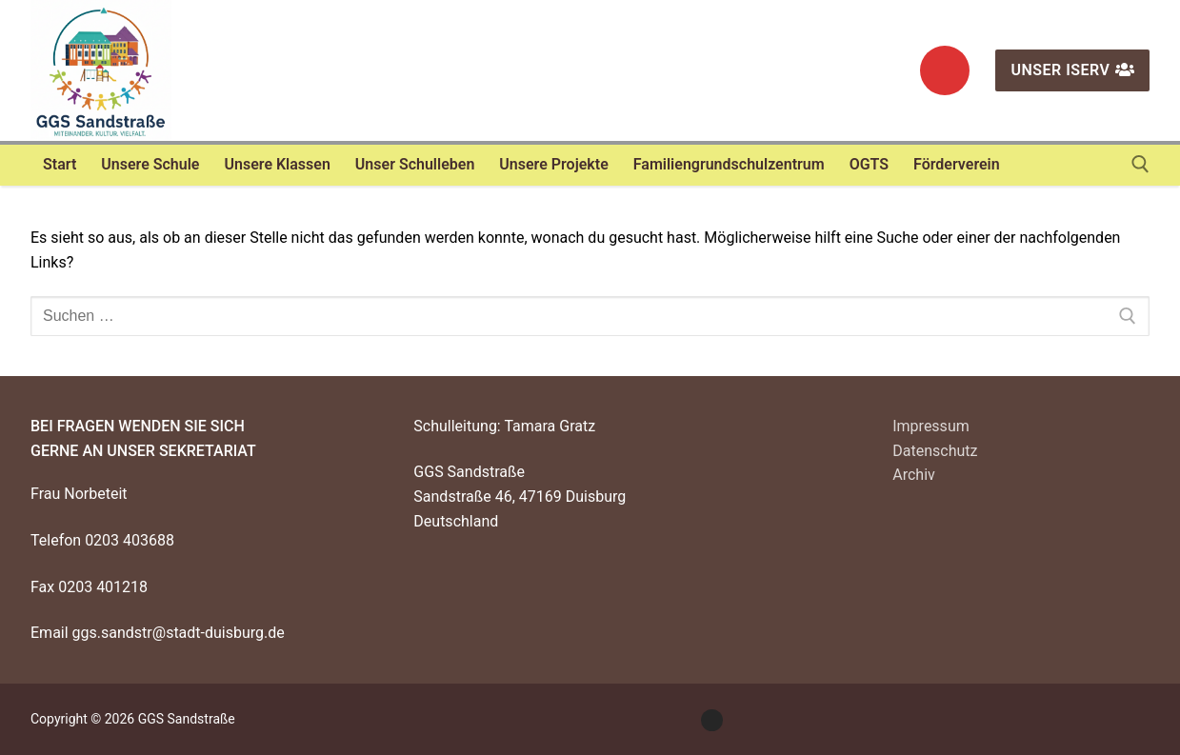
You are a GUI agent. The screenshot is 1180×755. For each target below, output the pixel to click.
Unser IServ (1072, 70)
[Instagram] (945, 70)
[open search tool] (1140, 164)
